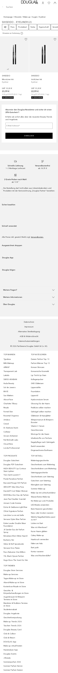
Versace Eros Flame (12, 548)
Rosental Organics (11, 416)
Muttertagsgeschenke (40, 460)
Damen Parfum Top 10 (40, 359)
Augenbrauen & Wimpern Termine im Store (14, 598)
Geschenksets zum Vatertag (42, 477)
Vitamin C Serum (37, 426)
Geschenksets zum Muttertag (43, 464)
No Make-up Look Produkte (42, 501)
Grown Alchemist (10, 436)
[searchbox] (29, 7)
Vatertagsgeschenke (39, 473)
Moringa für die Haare (40, 434)
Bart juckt (35, 547)
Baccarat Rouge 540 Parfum (15, 483)
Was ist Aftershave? (39, 527)
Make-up (26, 17)
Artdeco (7, 420)
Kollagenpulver (37, 379)
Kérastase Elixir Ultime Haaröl (15, 536)
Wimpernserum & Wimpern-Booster (42, 421)
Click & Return (9, 638)
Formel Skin (8, 412)
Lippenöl (34, 395)
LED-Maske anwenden (40, 505)
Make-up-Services (11, 574)
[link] (14, 67)
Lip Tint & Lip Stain (38, 375)
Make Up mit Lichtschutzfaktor (43, 493)
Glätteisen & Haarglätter (41, 416)
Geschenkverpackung (13, 617)
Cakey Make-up (37, 535)
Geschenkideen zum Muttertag (43, 469)
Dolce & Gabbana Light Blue (15, 507)
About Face (8, 400)
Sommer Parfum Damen (13, 670)
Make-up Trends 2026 (13, 622)
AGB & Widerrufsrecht (29, 336)
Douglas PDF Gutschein (13, 464)
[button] (29, 290)
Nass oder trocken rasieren (42, 513)
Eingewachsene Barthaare (42, 450)
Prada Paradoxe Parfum (13, 479)
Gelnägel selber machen (41, 412)
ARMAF (7, 367)
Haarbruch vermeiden (40, 539)
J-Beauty (7, 658)
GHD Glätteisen (37, 383)
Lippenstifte (36, 387)
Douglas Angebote (11, 613)
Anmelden (29, 136)
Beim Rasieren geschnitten (42, 509)
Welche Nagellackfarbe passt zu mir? (43, 518)
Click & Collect (9, 634)
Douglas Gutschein (11, 460)
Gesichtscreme (37, 430)
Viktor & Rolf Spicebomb (14, 544)
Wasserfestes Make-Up (40, 497)
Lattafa (6, 375)
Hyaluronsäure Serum (40, 400)
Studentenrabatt (10, 609)
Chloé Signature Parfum (13, 511)
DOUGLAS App (10, 642)
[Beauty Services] (37, 3)
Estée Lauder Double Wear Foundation (15, 524)
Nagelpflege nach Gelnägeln (43, 442)
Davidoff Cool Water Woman (16, 491)
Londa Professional (12, 448)
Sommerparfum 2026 (12, 662)
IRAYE (6, 391)
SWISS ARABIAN (10, 379)
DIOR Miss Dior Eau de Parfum (16, 495)
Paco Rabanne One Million (14, 552)
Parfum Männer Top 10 (40, 363)
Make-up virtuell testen (13, 646)
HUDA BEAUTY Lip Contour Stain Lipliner (15, 470)
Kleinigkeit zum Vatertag (41, 485)
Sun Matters (8, 395)
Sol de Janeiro (10, 387)
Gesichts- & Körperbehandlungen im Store (16, 591)
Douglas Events (10, 654)
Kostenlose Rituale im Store (15, 586)
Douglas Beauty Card (12, 630)
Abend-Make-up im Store (14, 582)
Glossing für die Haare (40, 404)
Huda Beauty (9, 383)
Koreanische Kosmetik (40, 371)
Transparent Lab (10, 371)
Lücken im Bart (37, 523)
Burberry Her (9, 540)
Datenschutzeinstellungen (29, 341)
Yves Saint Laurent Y (12, 475)
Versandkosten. (37, 237)
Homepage (8, 17)
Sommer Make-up (38, 489)
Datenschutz (29, 322)
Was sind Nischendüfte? (41, 556)
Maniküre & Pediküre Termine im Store (16, 604)
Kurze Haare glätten (39, 531)
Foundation (35, 391)
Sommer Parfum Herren (13, 666)
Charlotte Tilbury (10, 404)
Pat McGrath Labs (11, 440)
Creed (6, 424)
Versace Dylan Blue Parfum (15, 519)
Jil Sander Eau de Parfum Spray (14, 531)
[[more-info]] (13, 33)
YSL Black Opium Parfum (14, 556)
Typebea (7, 359)
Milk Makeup (9, 363)
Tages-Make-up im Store (14, 578)
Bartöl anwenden (38, 446)
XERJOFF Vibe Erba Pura (14, 487)
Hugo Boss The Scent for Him (16, 560)
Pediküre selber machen (41, 408)
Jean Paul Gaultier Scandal (15, 499)
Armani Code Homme (12, 503)
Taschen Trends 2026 (12, 626)
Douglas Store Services (13, 570)
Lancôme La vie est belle (14, 515)
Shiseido (18, 17)
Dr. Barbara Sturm (11, 428)
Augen (34, 17)
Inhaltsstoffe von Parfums (41, 438)
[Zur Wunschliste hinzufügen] (26, 39)
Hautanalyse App (11, 650)
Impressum (29, 327)
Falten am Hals (37, 543)
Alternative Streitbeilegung (29, 332)
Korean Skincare (37, 367)
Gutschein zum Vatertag (41, 481)
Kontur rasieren (37, 552)
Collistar (7, 432)
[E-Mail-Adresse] (29, 126)
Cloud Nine (8, 444)
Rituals (6, 408)
